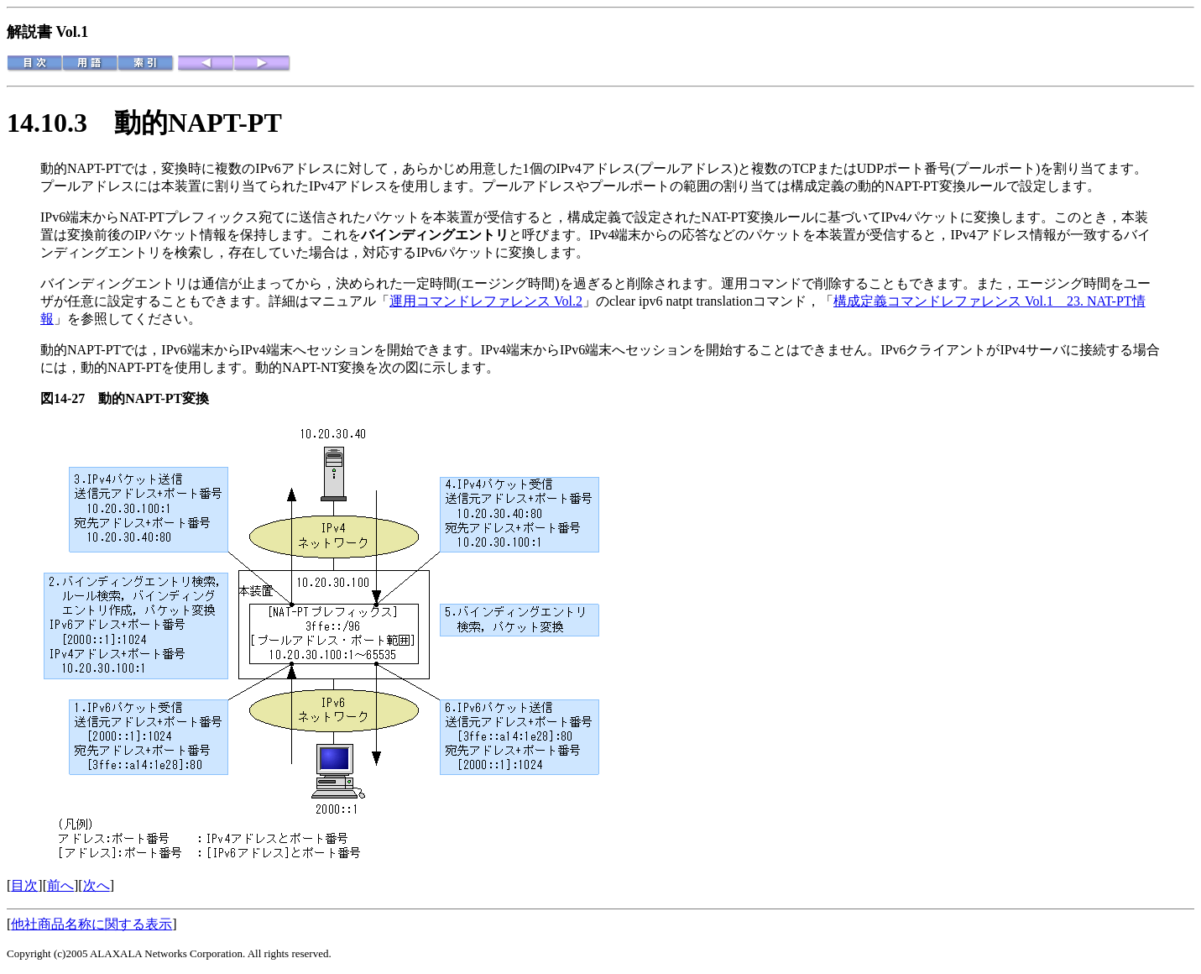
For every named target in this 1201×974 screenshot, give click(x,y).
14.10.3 (60, 122)
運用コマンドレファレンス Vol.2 (485, 301)
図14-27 (69, 398)
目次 (24, 885)
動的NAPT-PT (198, 122)
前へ (60, 885)
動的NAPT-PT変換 (153, 398)
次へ (96, 885)
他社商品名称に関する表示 (91, 924)
